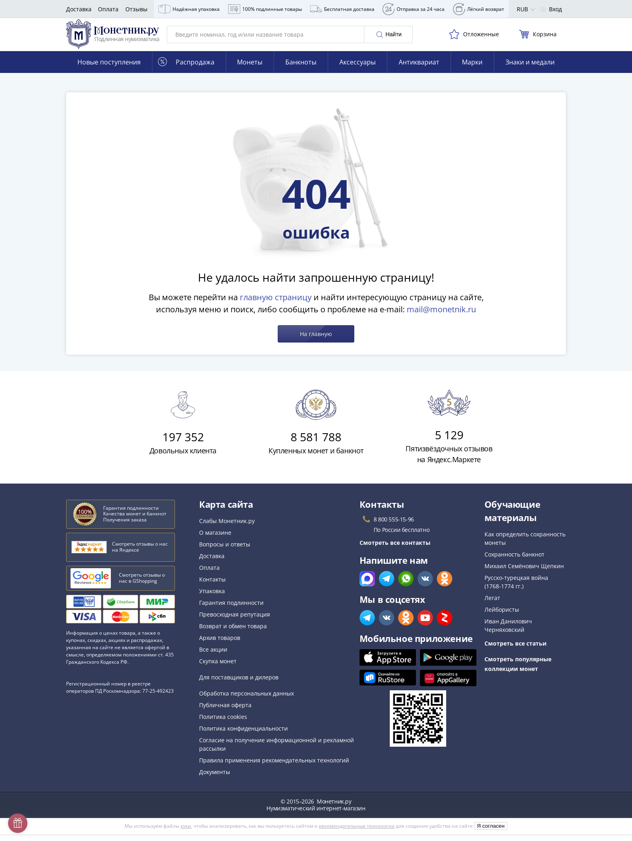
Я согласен (491, 833)
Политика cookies (223, 723)
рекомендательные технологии (357, 832)
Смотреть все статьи (515, 650)
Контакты (212, 586)
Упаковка (212, 598)
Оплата (108, 9)
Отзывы (136, 9)
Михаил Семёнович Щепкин (524, 573)
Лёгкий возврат (478, 9)
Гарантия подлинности (231, 609)
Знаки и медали (530, 68)
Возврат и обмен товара (233, 633)
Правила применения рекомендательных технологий (274, 767)
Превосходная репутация (234, 621)
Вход (551, 9)
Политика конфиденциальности (243, 735)
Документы (214, 779)
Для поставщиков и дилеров (239, 684)
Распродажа (186, 68)
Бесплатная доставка (342, 9)
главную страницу (276, 304)
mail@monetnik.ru (441, 316)
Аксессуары (357, 68)
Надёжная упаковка (189, 9)
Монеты (249, 68)
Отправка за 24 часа (414, 9)
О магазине (215, 539)
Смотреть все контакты (395, 549)
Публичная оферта (225, 712)
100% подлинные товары (265, 9)
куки (186, 832)
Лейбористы (501, 616)
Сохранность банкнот (514, 561)
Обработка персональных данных (246, 700)
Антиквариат (419, 68)
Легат (492, 604)
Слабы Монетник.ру (227, 528)
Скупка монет (218, 668)
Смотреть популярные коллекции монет (517, 670)
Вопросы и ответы (224, 551)
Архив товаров (219, 644)
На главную (316, 341)
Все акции (213, 656)
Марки (472, 68)
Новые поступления (109, 68)
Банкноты (300, 68)
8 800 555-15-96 (394, 526)
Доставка (78, 9)
